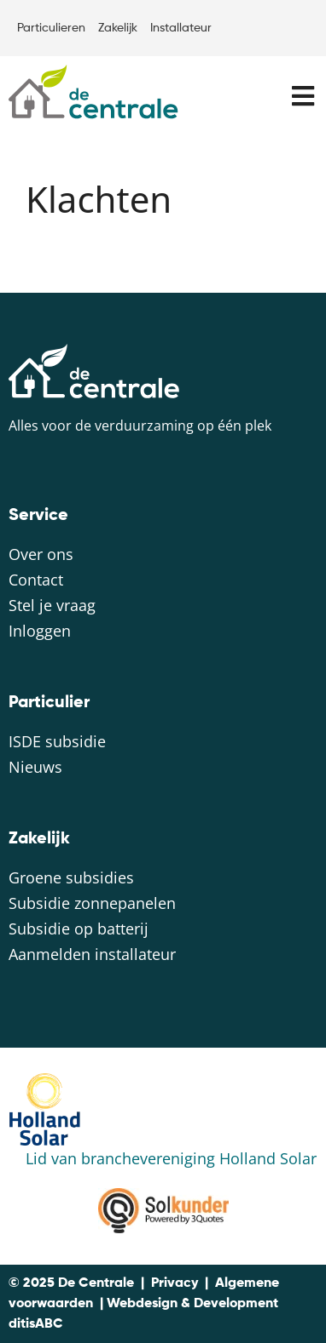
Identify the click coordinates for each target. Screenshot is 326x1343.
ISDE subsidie (57, 741)
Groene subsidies (71, 877)
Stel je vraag (52, 605)
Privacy (174, 1283)
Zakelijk (117, 28)
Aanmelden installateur (92, 954)
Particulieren (51, 28)
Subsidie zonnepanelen (92, 903)
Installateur (181, 28)
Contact (36, 579)
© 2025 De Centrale (71, 1283)
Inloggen (40, 630)
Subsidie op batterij (78, 928)
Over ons (41, 554)
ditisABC (36, 1324)
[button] (302, 96)
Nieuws (35, 767)
